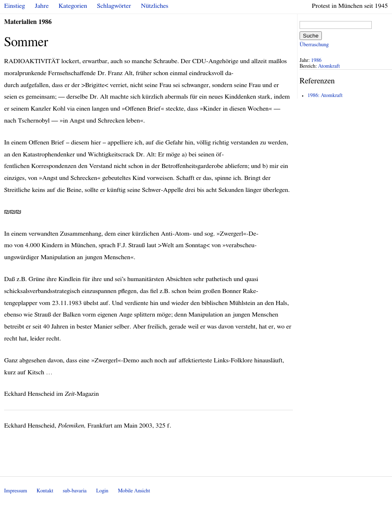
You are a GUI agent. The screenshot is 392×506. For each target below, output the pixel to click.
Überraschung (314, 44)
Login (102, 491)
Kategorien (73, 5)
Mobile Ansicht (134, 491)
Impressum (15, 491)
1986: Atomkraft (324, 95)
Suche (311, 36)
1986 (316, 60)
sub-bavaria (74, 491)
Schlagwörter (114, 5)
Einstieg (14, 5)
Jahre (42, 5)
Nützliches (154, 5)
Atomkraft (329, 66)
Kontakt (45, 491)
